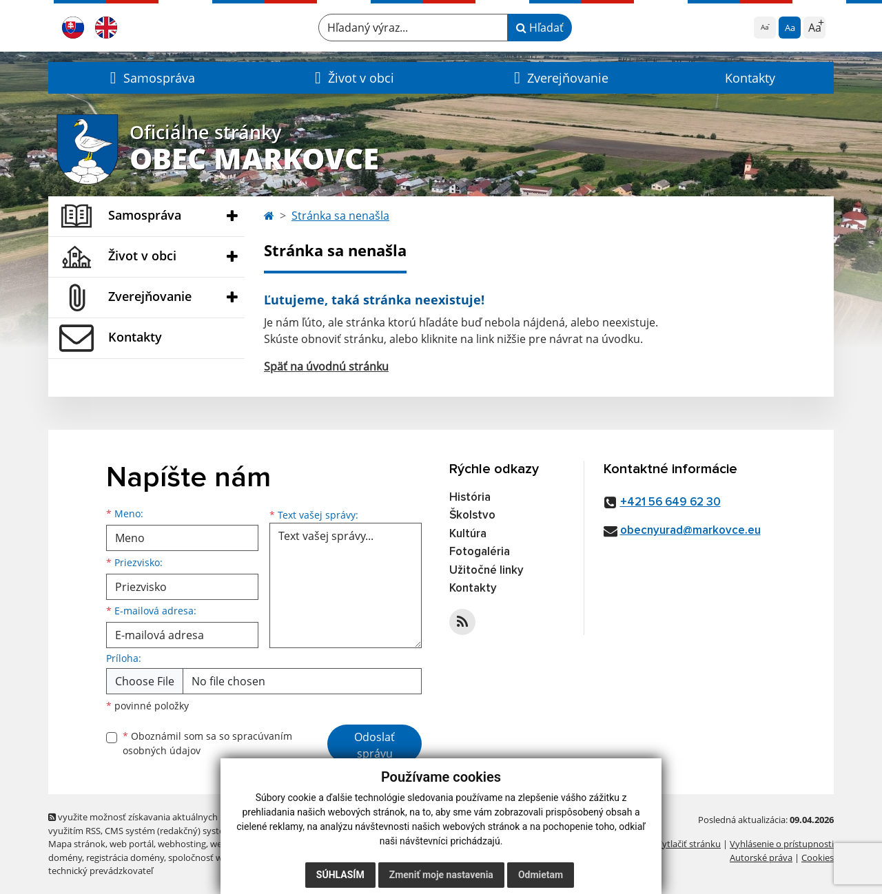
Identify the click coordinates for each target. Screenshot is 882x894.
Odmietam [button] (540, 874)
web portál (132, 844)
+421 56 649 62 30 (670, 502)
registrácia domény (125, 857)
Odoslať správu (374, 745)
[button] (150, 78)
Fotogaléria (479, 552)
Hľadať (540, 27)
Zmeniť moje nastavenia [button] (441, 874)
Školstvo (472, 515)
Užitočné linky (486, 570)
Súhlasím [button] (340, 874)
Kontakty (750, 78)
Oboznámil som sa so (207, 743)
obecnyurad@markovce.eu (690, 531)
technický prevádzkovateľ (100, 870)
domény (65, 857)
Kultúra (467, 534)
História (470, 497)
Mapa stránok (76, 844)
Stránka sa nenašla (340, 215)
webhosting (182, 844)
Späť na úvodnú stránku (326, 366)
